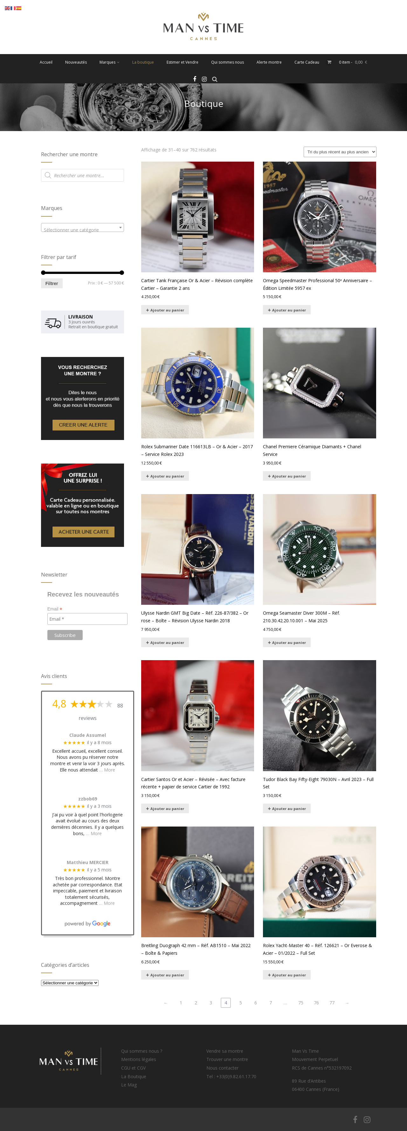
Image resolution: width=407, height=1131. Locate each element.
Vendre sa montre (224, 1051)
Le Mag (129, 1085)
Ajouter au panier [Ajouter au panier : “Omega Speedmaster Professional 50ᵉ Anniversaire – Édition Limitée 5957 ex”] (289, 310)
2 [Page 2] (196, 1003)
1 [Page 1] (181, 1003)
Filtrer (51, 283)
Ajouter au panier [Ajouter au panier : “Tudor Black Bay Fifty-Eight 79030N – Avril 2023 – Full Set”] (289, 808)
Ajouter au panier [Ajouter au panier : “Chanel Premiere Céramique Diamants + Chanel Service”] (289, 476)
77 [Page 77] (332, 1003)
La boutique (143, 62)
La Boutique (133, 1076)
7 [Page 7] (270, 1003)
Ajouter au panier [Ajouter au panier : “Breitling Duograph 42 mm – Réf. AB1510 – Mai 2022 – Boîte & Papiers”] (167, 975)
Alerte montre (269, 62)
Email (54, 609)
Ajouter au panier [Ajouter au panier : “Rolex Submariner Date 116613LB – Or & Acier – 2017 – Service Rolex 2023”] (167, 476)
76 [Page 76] (316, 1003)
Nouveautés (76, 62)
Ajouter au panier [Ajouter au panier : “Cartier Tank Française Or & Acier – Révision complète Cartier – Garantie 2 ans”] (167, 310)
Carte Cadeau (306, 62)
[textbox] (82, 230)
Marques (110, 62)
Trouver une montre (227, 1059)
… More (107, 770)
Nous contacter (222, 1068)
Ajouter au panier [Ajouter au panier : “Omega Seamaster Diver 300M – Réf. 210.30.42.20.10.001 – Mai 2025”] (289, 642)
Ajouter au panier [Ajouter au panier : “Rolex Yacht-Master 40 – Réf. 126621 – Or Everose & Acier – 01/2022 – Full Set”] (289, 975)
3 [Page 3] (211, 1003)
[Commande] (340, 152)
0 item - (353, 62)
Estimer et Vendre (182, 62)
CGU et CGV (133, 1068)
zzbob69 (87, 799)
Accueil (46, 62)
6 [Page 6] (255, 1003)
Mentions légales (138, 1059)
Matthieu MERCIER (87, 862)
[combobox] (82, 227)
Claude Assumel (87, 735)
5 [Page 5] (240, 1003)
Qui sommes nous (227, 62)
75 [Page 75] (300, 1003)
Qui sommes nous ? (141, 1051)
